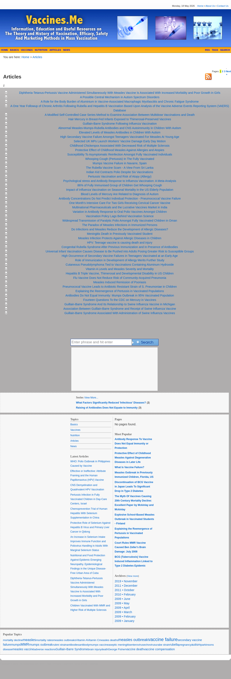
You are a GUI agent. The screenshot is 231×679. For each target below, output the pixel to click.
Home (200, 6)
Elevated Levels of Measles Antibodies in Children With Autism (119, 132)
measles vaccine (23, 649)
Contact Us (222, 6)
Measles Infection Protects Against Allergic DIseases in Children (119, 238)
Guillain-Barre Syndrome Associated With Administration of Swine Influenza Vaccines (119, 313)
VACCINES (27, 50)
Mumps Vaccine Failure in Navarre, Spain (120, 163)
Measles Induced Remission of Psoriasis (119, 282)
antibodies (73, 644)
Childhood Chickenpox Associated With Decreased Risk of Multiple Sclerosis (120, 145)
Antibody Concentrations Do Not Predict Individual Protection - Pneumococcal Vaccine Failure (120, 198)
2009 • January (124, 621)
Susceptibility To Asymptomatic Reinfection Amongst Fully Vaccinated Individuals (119, 154)
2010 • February (125, 594)
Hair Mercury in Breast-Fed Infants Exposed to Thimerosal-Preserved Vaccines (119, 119)
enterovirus (137, 644)
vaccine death (134, 649)
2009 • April (122, 607)
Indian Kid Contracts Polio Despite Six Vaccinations (119, 172)
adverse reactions (45, 649)
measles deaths (108, 640)
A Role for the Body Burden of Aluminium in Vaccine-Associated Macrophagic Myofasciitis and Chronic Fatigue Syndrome (120, 101)
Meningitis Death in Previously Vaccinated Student (119, 233)
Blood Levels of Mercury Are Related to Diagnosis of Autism (120, 194)
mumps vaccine (98, 644)
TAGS (215, 50)
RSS (207, 50)
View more (132, 576)
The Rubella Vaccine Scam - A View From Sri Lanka (120, 167)
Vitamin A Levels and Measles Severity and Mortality (120, 269)
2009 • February (125, 616)
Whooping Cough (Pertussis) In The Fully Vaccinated (119, 159)
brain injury (94, 649)
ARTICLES (55, 50)
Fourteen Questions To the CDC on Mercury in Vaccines (119, 300)
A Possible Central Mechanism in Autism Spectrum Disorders (119, 97)
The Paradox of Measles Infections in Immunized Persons (119, 225)
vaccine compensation (159, 649)
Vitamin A (81, 640)
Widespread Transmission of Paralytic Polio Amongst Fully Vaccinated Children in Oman (119, 220)
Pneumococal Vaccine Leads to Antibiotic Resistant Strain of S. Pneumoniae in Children (120, 286)
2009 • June (122, 599)
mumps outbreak (41, 644)
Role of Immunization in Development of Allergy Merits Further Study (119, 260)
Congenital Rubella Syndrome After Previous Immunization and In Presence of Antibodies (120, 247)
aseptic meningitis (119, 644)
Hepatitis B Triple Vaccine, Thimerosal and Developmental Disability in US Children (120, 273)
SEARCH (225, 50)
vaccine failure (163, 639)
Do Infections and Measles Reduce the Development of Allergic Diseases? (119, 229)
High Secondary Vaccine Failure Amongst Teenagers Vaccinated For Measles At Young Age (119, 136)
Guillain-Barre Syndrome (72, 649)
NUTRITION (41, 50)
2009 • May (122, 603)
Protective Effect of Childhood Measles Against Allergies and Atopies (119, 150)
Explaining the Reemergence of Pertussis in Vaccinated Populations (120, 291)
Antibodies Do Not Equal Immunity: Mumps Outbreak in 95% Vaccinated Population (119, 295)
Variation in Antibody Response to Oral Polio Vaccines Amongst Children (120, 211)
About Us (210, 6)
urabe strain (162, 644)
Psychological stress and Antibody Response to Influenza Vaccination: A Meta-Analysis (119, 181)
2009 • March (123, 612)
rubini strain (59, 644)
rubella (174, 644)
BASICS (14, 50)
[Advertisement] (52, 65)
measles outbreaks (64, 640)
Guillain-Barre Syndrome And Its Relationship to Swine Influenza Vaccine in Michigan (119, 304)
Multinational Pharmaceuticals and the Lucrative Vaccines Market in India (119, 207)
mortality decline (13, 640)
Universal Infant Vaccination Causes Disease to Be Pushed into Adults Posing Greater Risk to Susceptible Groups (120, 251)
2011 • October (124, 590)
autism (196, 644)
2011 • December (126, 585)
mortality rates (44, 640)
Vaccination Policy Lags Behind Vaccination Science (120, 216)
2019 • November (126, 581)
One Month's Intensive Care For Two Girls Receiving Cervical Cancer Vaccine (119, 203)
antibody (84, 644)
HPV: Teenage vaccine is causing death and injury (119, 242)
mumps (16, 644)
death (104, 649)
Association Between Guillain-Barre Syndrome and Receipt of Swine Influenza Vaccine (119, 308)
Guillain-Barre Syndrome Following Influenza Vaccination (120, 123)
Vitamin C (93, 640)
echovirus (149, 644)
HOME (4, 50)
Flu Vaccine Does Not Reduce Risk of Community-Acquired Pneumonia (119, 277)
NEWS (66, 50)
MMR (25, 644)
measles (29, 640)
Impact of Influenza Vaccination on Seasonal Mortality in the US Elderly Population (119, 189)
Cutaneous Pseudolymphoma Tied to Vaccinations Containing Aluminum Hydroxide (120, 264)
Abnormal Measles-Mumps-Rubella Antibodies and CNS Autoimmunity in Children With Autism (119, 128)
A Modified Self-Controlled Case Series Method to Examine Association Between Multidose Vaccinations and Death (120, 114)
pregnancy (184, 644)
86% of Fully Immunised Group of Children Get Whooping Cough (119, 185)
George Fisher (116, 649)
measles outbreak (133, 640)
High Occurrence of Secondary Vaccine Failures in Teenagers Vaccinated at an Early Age (120, 255)
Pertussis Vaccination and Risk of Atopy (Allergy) (119, 176)
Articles (37, 57)
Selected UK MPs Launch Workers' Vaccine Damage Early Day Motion (120, 141)
